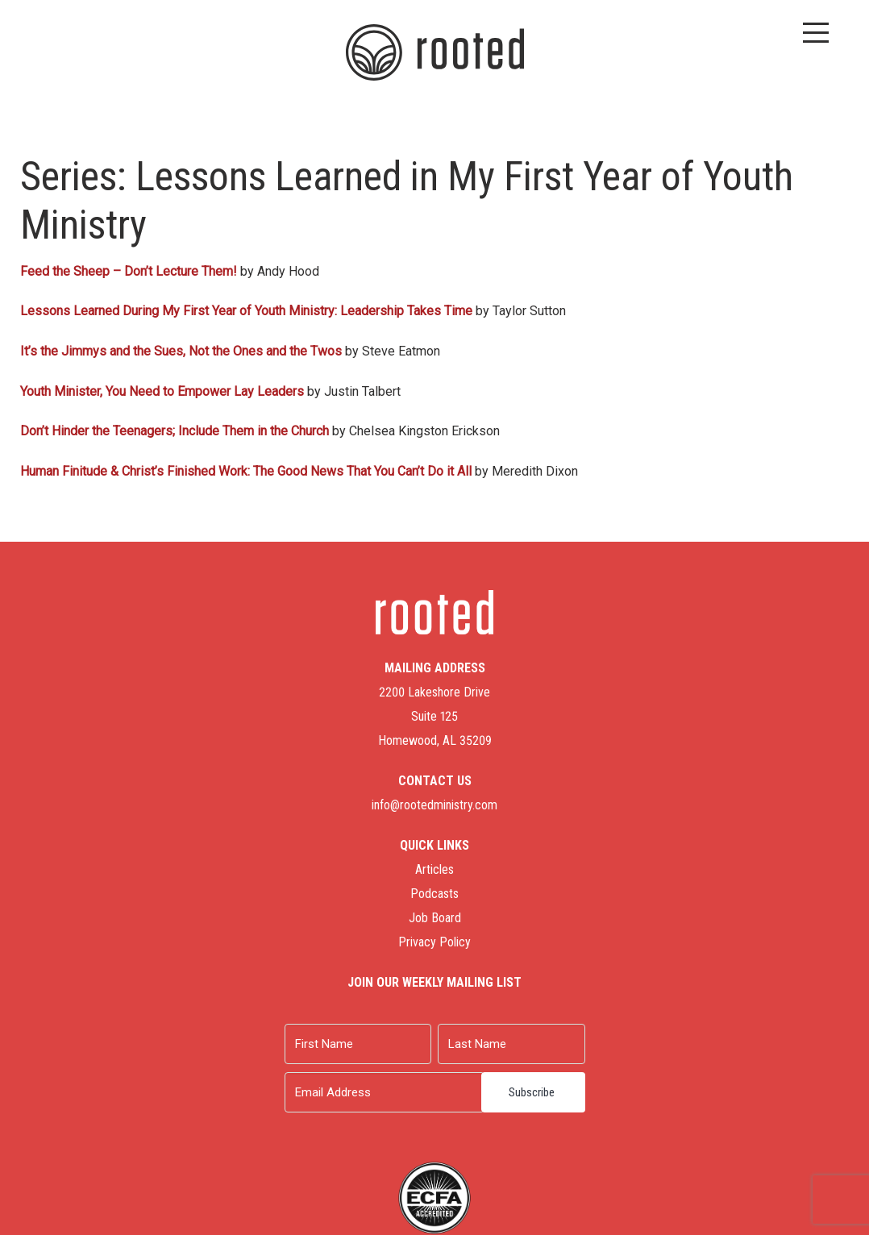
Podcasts (434, 893)
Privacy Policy (434, 942)
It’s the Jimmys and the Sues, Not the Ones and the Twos (181, 351)
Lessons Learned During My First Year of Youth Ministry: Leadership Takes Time (246, 310)
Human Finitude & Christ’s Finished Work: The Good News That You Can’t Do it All (246, 471)
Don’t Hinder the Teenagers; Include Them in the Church (174, 431)
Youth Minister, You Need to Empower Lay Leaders (162, 391)
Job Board (435, 917)
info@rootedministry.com (434, 805)
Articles (434, 869)
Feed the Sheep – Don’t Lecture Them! (128, 271)
